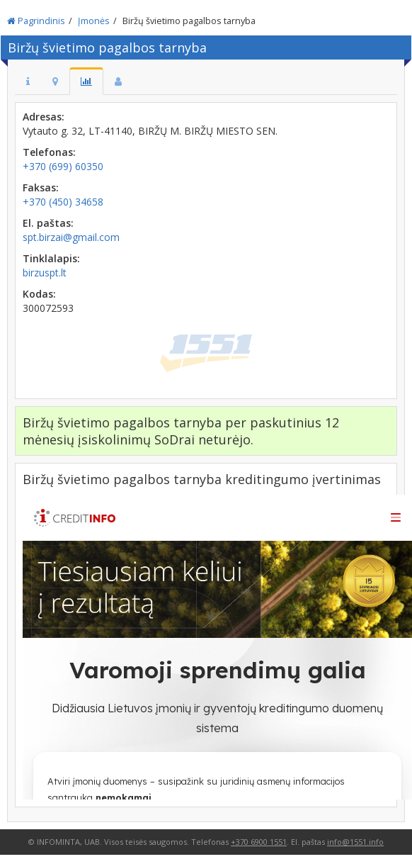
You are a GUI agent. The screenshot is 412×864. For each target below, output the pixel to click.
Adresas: (43, 116)
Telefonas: (49, 152)
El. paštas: (48, 223)
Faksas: (41, 187)
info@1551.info (355, 841)
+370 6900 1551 (259, 841)
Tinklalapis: (51, 258)
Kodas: (39, 294)
